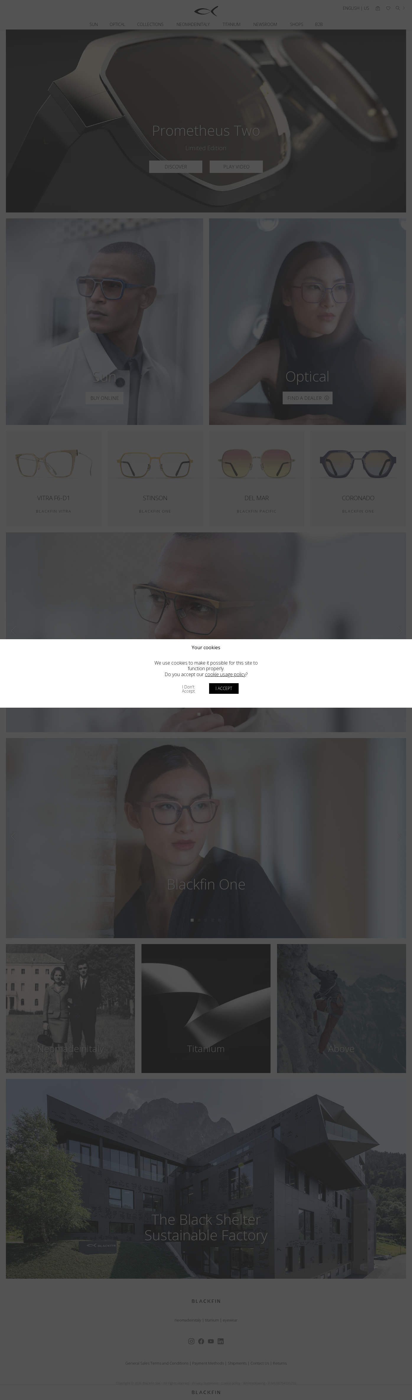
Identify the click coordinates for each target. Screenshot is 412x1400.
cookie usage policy (225, 674)
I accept (224, 688)
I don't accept (188, 689)
